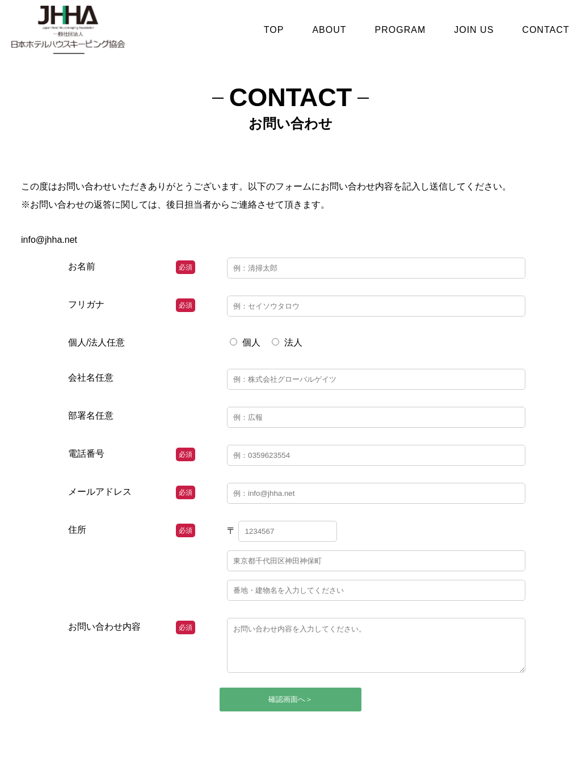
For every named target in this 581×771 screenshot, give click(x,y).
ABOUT (329, 30)
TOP (274, 30)
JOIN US (474, 30)
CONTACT (545, 30)
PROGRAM (400, 30)
